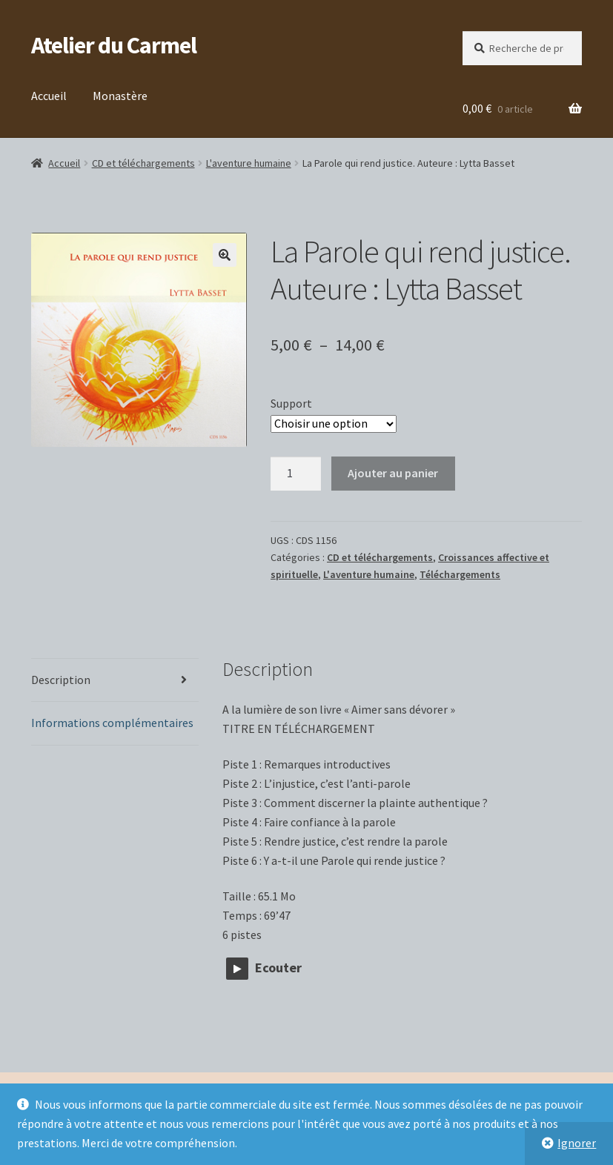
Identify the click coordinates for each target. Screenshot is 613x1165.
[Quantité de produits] (296, 474)
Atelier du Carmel (113, 45)
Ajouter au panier (393, 472)
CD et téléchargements (143, 163)
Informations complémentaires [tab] (112, 722)
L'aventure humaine (248, 163)
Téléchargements (460, 574)
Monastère (120, 95)
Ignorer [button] (576, 1142)
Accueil (49, 95)
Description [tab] (60, 679)
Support (291, 403)
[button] (224, 255)
